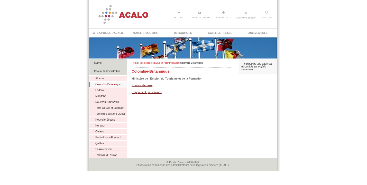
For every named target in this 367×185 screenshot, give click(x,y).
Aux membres (258, 33)
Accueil (179, 15)
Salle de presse (220, 33)
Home (135, 63)
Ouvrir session (246, 15)
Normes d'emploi (142, 85)
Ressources (183, 33)
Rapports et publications (147, 92)
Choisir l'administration (167, 63)
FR (140, 63)
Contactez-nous (199, 15)
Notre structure (145, 33)
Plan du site (223, 15)
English (266, 15)
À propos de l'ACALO (108, 33)
